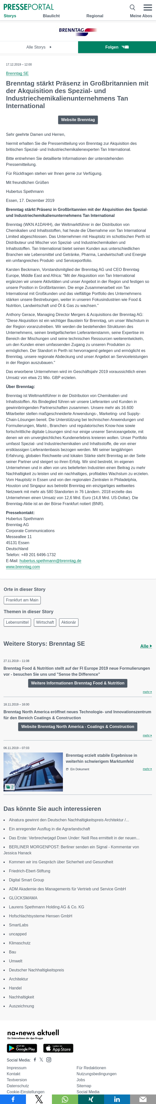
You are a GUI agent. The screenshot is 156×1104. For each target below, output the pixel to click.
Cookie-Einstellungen (25, 1092)
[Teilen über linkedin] (117, 1099)
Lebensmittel (17, 622)
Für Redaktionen (91, 1068)
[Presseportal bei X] (39, 1060)
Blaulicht (51, 16)
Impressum (16, 1068)
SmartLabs (18, 925)
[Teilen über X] (39, 1099)
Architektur (18, 979)
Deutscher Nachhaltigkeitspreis (36, 970)
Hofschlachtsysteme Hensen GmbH (40, 916)
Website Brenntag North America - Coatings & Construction (77, 726)
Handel (15, 988)
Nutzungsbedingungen (97, 1074)
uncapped (17, 934)
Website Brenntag (78, 120)
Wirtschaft (45, 622)
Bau (12, 952)
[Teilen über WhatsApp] (65, 1099)
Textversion (17, 1080)
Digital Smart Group (26, 880)
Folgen (117, 47)
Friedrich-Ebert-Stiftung (29, 871)
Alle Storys (39, 47)
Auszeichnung (21, 1006)
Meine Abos (141, 16)
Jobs (81, 1080)
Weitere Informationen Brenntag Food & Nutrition (78, 683)
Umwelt (15, 961)
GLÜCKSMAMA (23, 898)
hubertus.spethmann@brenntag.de (50, 561)
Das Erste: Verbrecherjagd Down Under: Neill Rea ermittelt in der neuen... (74, 838)
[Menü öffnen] (147, 7)
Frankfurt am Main (22, 600)
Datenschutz (18, 1086)
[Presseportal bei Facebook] (33, 1060)
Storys (10, 16)
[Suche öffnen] (133, 7)
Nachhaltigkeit (21, 997)
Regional (94, 16)
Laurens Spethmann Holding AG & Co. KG (46, 907)
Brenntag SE (17, 73)
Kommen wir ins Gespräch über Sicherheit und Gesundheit (61, 862)
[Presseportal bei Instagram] (47, 1059)
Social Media (88, 1092)
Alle (146, 646)
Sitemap (84, 1086)
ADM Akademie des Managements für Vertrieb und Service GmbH (67, 889)
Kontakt (13, 1074)
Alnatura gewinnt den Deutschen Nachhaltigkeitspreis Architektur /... (69, 820)
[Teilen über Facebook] (13, 1099)
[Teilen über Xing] (91, 1099)
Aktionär (68, 622)
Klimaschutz (19, 943)
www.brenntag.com (23, 567)
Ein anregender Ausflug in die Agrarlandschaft (49, 829)
